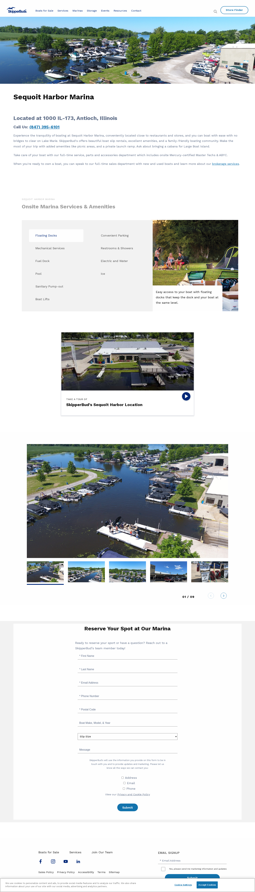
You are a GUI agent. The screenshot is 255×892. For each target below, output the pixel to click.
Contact (136, 10)
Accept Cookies (207, 885)
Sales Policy (46, 872)
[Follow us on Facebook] (40, 862)
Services (63, 10)
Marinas (77, 10)
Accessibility (86, 872)
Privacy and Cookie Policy (133, 794)
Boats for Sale (44, 10)
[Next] (223, 596)
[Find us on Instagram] (53, 862)
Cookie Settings (183, 885)
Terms (101, 872)
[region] (127, 885)
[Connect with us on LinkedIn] (78, 862)
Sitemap (114, 872)
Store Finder (234, 10)
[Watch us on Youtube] (66, 862)
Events (105, 10)
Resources (120, 10)
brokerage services (225, 164)
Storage (92, 10)
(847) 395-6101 (44, 127)
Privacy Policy (66, 872)
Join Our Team (102, 852)
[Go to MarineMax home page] (17, 10)
